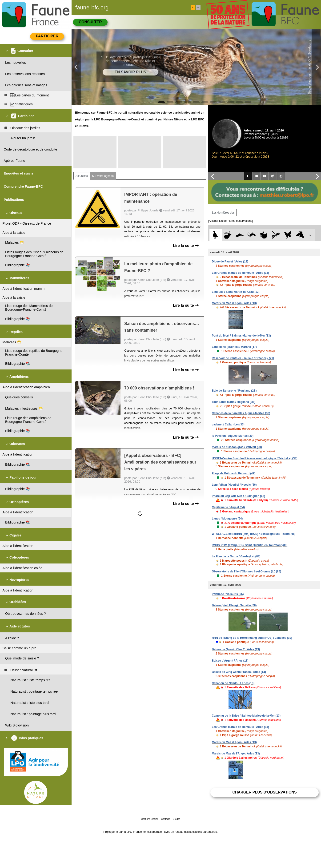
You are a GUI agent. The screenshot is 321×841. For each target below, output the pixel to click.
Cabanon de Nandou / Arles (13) (233, 683)
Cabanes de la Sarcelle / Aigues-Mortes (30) (241, 413)
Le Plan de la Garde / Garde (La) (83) (236, 556)
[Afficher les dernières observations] (230, 220)
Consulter (90, 22)
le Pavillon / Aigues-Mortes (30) (232, 435)
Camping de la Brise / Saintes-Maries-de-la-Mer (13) (246, 715)
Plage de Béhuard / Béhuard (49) (233, 473)
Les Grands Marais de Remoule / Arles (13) (240, 272)
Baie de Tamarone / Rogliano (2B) (234, 390)
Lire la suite (186, 245)
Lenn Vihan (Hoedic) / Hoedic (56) (234, 484)
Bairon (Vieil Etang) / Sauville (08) (234, 605)
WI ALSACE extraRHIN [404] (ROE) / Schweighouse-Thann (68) (254, 534)
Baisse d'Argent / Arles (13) (230, 660)
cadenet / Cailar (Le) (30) (228, 424)
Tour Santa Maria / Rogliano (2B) (233, 402)
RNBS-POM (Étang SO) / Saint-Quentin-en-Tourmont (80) (249, 545)
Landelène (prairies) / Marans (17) (234, 347)
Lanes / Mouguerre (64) (227, 518)
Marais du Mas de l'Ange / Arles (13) (236, 753)
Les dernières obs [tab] (223, 212)
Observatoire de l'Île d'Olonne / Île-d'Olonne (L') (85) (246, 571)
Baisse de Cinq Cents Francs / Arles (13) (239, 672)
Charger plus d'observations (264, 792)
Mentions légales (149, 819)
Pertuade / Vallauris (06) (228, 594)
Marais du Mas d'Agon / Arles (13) (234, 303)
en (198, 7)
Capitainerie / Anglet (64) (228, 507)
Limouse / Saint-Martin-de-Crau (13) (236, 292)
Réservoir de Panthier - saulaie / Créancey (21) (243, 358)
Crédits (176, 819)
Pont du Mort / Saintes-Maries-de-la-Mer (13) (241, 335)
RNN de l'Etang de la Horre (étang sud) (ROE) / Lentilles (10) (252, 637)
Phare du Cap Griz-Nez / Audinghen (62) (238, 496)
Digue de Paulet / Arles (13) (230, 261)
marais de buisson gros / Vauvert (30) (237, 447)
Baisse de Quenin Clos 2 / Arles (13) (236, 649)
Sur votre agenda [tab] (103, 176)
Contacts (165, 819)
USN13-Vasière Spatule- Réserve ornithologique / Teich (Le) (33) (254, 458)
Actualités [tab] (82, 176)
